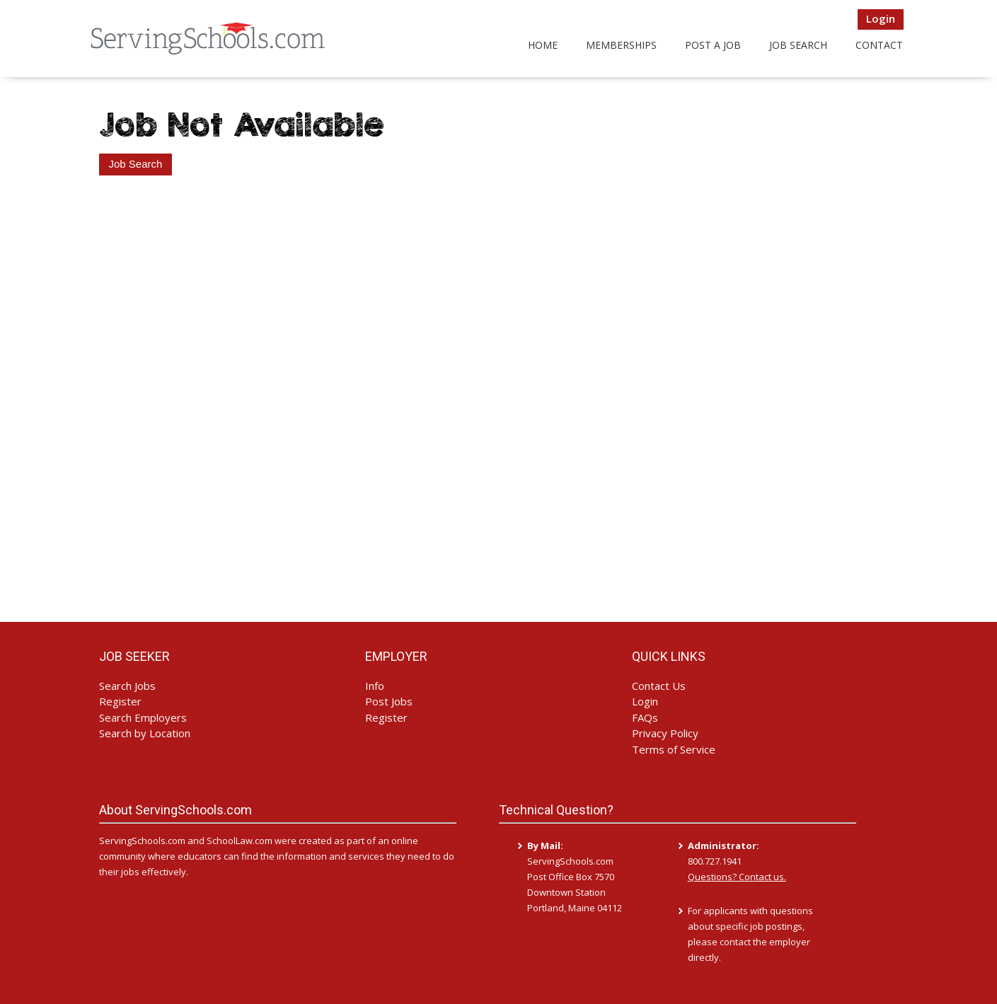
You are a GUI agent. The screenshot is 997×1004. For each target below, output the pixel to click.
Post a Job (713, 45)
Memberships (621, 45)
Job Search (798, 45)
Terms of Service (673, 749)
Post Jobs (389, 701)
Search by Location (144, 733)
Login (880, 18)
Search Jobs (127, 686)
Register (120, 701)
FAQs (645, 717)
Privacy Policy (665, 733)
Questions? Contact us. (737, 876)
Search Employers (143, 717)
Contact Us (659, 686)
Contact (879, 45)
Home (543, 45)
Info (374, 686)
